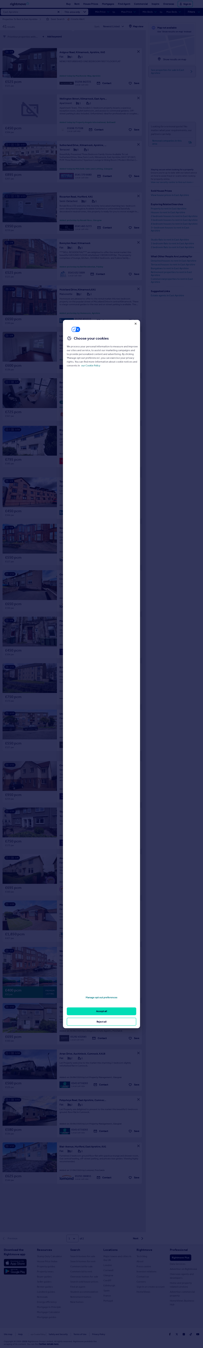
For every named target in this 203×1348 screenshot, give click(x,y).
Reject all (102, 1021)
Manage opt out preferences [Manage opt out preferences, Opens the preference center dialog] (101, 997)
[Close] (135, 323)
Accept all (101, 1011)
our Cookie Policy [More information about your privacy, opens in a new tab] (90, 365)
